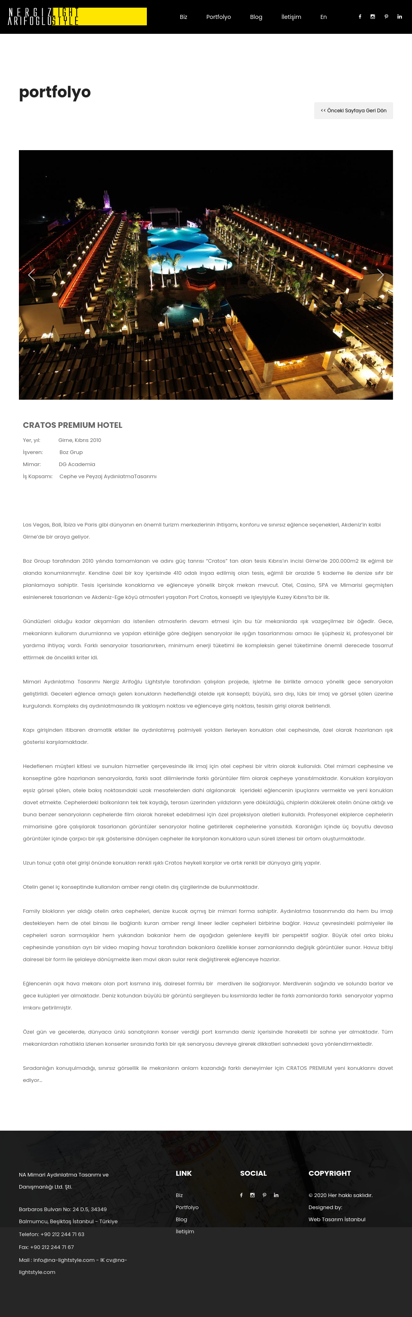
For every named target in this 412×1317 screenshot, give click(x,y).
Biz (183, 17)
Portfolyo (218, 17)
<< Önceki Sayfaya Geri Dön (354, 110)
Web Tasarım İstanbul (337, 1219)
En (323, 17)
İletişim (291, 17)
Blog (256, 17)
